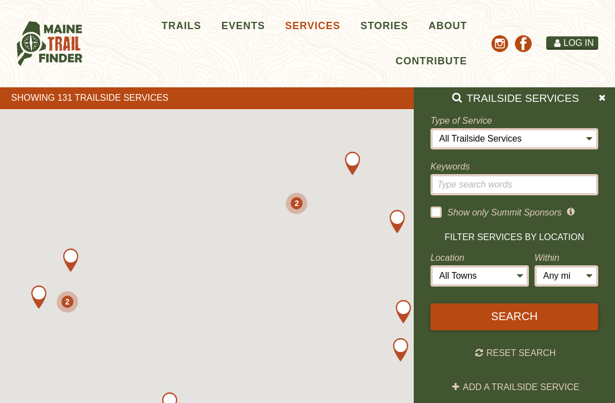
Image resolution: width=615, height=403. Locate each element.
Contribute (431, 61)
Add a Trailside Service (515, 387)
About (447, 25)
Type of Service (461, 120)
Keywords (450, 166)
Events (243, 25)
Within (546, 258)
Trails (181, 25)
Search (514, 316)
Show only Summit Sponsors (496, 212)
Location (447, 258)
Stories (385, 25)
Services (312, 25)
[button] (70, 260)
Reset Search (515, 353)
